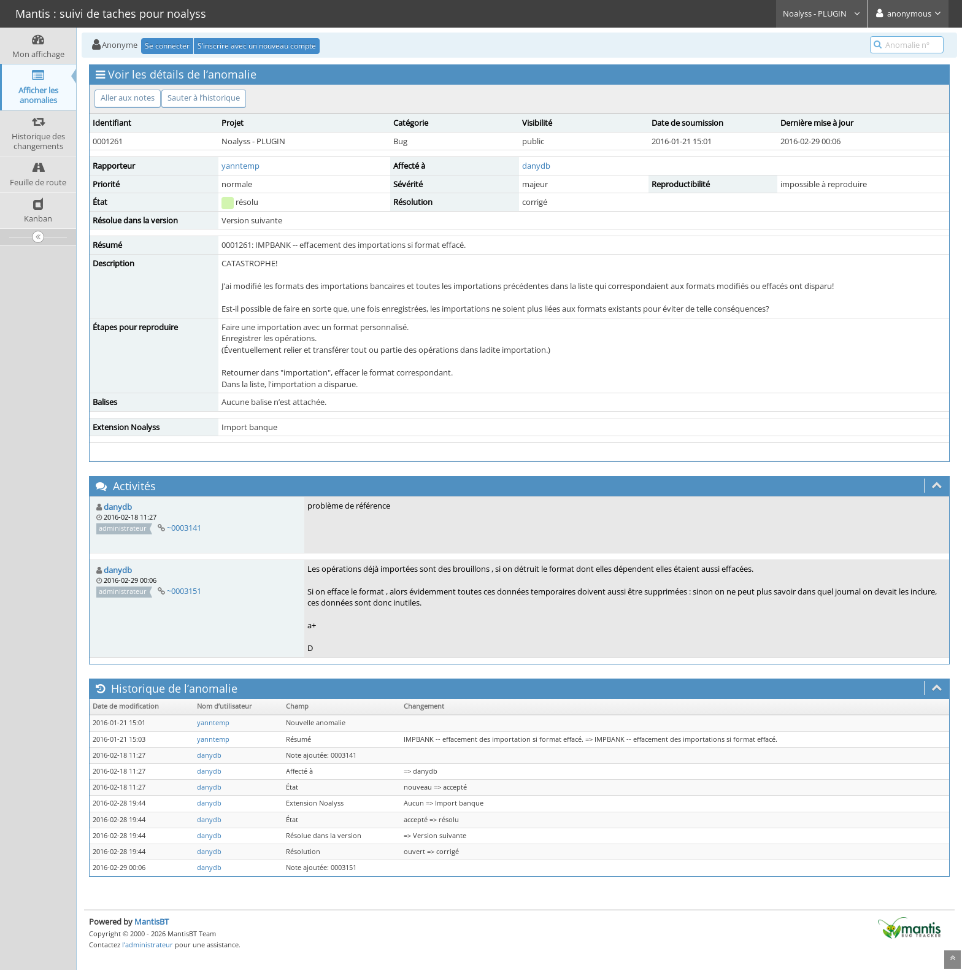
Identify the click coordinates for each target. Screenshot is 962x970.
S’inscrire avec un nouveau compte (257, 45)
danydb (536, 165)
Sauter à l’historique (203, 97)
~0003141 (184, 527)
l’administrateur (147, 944)
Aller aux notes (128, 97)
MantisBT (151, 921)
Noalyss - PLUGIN (822, 13)
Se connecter (167, 45)
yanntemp (240, 165)
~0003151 (184, 590)
